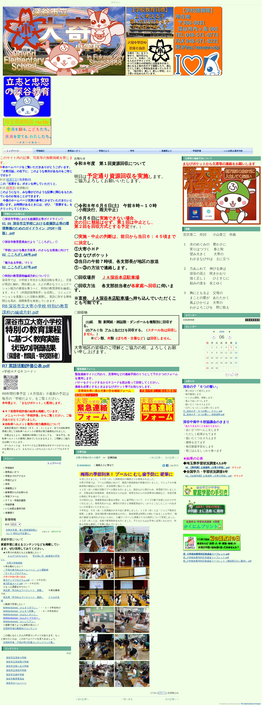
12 (231, 353)
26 (231, 364)
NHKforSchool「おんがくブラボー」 (21, 618)
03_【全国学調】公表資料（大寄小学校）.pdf (208, 476)
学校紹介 (40, 151)
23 (216, 364)
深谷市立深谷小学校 (16, 657)
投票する (162, 693)
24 (221, 364)
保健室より (166, 151)
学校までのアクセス (14, 476)
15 (212, 359)
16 (216, 359)
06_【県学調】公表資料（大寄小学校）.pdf (207, 467)
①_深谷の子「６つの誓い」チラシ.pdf (202, 411)
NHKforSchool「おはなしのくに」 (20, 614)
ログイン (115, 2)
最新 (13, 524)
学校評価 (197, 151)
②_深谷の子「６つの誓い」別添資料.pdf (203, 414)
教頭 (176, 465)
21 (207, 364)
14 (207, 359)
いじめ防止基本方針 (233, 151)
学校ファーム (11, 496)
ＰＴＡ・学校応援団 (14, 500)
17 (221, 359)
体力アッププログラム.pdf (16, 580)
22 (212, 364)
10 (221, 353)
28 (207, 369)
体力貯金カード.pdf (13, 583)
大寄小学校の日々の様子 (88, 457)
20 (236, 359)
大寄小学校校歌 (14, 563)
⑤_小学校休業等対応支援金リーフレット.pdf (206, 557)
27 (236, 364)
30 (216, 369)
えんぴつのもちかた (18, 556)
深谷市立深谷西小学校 (17, 661)
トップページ (12, 151)
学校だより (104, 151)
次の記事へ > (171, 457)
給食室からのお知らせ (15, 492)
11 (226, 353)
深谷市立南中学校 (15, 674)
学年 (132, 151)
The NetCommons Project (251, 704)
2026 (221, 331)
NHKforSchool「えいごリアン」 (19, 621)
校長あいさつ (74, 151)
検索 (69, 653)
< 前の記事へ (156, 457)
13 (236, 353)
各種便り (8, 512)
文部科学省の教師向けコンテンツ (20, 628)
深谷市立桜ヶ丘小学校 (17, 666)
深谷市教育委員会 (15, 678)
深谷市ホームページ (16, 683)
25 (226, 364)
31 (207, 348)
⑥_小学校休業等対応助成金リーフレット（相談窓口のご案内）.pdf (217, 561)
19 (231, 359)
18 (226, 359)
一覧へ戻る (127, 699)
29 (212, 369)
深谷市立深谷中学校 (16, 670)
